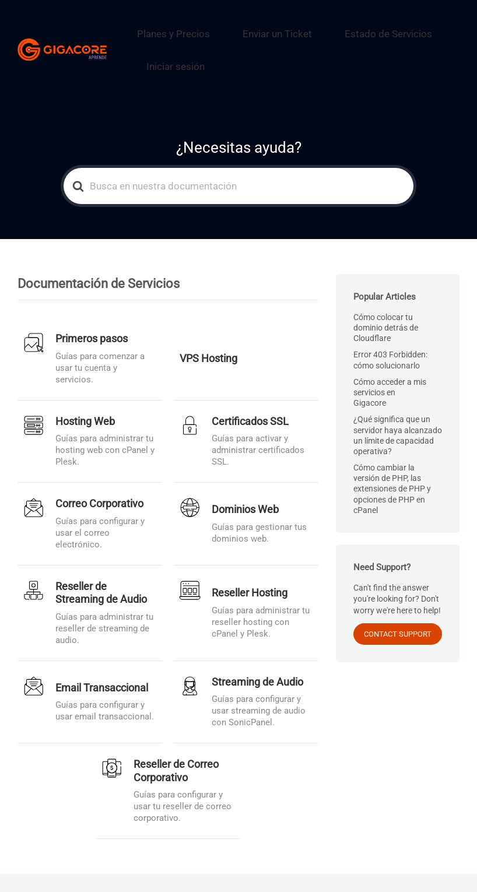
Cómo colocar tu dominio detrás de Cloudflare (385, 298)
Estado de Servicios (351, 26)
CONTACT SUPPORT (398, 604)
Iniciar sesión (183, 44)
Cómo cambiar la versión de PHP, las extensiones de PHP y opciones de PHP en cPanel (392, 459)
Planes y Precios (180, 26)
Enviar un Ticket (262, 26)
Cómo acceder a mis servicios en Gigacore (389, 362)
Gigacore (155, 868)
